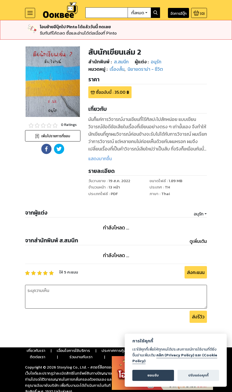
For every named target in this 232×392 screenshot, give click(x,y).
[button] (46, 149)
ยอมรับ (153, 375)
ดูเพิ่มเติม (198, 241)
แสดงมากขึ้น (100, 158)
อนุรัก (199, 214)
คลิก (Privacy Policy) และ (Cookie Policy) (174, 358)
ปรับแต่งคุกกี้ (198, 375)
